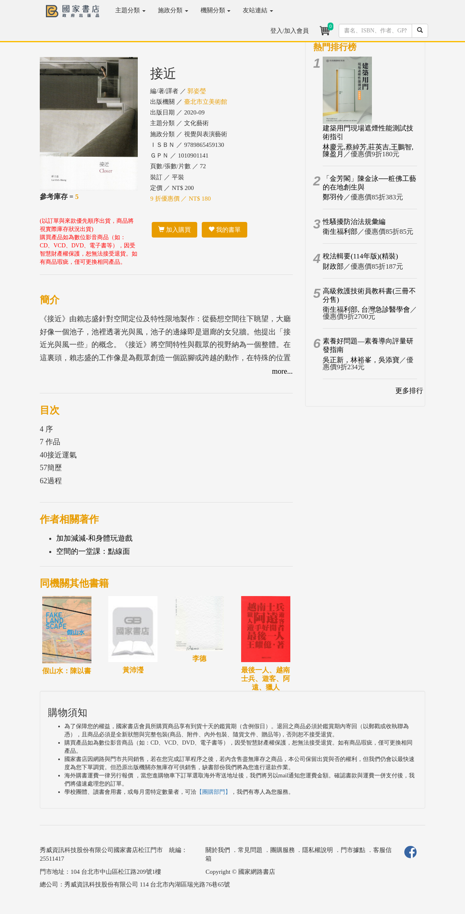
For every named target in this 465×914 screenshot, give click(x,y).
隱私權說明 (317, 850)
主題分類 (130, 10)
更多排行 (409, 391)
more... (282, 371)
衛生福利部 (340, 231)
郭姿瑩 (196, 91)
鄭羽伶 (333, 197)
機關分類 (216, 10)
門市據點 (353, 850)
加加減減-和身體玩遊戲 (94, 538)
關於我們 (217, 850)
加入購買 (174, 229)
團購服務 (282, 850)
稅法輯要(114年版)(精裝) (360, 256)
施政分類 (173, 10)
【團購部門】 (213, 792)
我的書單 (224, 229)
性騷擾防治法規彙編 (354, 222)
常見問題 (250, 850)
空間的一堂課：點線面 (93, 551)
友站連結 (258, 10)
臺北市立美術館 (205, 101)
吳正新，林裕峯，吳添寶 (361, 360)
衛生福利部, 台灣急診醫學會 (366, 309)
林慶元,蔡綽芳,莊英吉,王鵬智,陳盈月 (368, 150)
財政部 (333, 266)
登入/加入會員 (289, 30)
